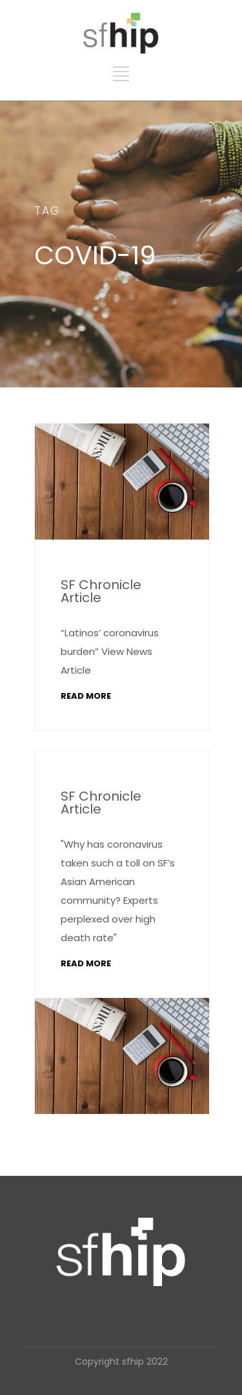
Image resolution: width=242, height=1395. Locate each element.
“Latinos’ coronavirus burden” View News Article (110, 651)
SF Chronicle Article (101, 591)
